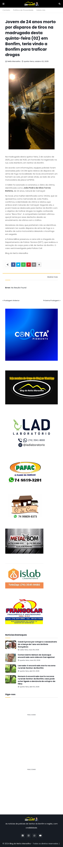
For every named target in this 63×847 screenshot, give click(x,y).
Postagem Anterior (12, 300)
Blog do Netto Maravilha (20, 843)
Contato (6, 10)
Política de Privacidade (23, 10)
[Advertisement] (31, 735)
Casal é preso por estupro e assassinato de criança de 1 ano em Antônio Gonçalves (37, 644)
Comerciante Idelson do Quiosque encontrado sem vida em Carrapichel (36, 656)
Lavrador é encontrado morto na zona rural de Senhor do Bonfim (36, 666)
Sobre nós (40, 10)
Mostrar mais (52, 277)
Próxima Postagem (51, 300)
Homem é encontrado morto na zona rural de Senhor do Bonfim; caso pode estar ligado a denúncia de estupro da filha (36, 680)
